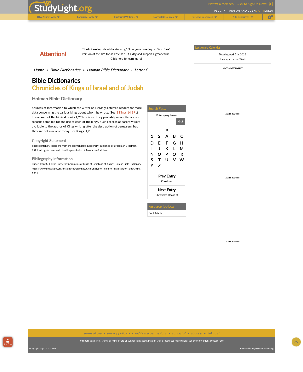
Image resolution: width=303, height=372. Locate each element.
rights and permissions (150, 333)
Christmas (166, 181)
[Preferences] (270, 17)
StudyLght (55, 8)
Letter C (141, 69)
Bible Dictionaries (65, 69)
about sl (196, 333)
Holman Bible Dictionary (107, 69)
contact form (217, 340)
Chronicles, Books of (167, 194)
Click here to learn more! (126, 58)
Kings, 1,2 (83, 131)
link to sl (213, 333)
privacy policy (117, 333)
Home (39, 69)
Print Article (155, 213)
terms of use (92, 333)
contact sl (178, 333)
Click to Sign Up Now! (251, 4)
